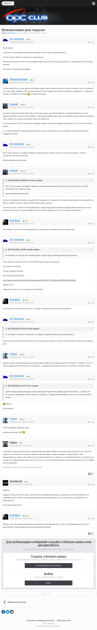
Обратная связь (64, 620)
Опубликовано (22, 42)
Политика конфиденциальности (40, 620)
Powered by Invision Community (48, 626)
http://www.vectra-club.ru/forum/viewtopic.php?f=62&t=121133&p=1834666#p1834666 (39, 280)
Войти (48, 583)
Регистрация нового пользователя (48, 565)
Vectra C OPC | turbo (38, 33)
